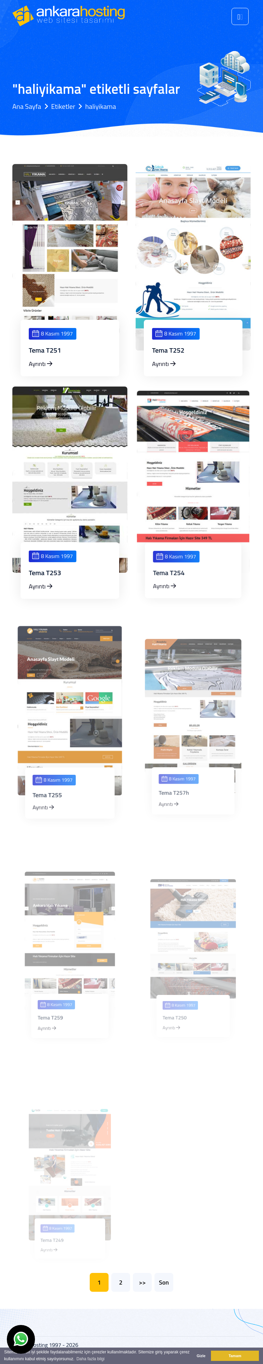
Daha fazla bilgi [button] (90, 1358)
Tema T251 (45, 350)
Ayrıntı (40, 364)
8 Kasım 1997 (52, 333)
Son (164, 1282)
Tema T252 (168, 350)
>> (142, 1282)
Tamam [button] (234, 1356)
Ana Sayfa (26, 106)
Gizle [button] (201, 1356)
